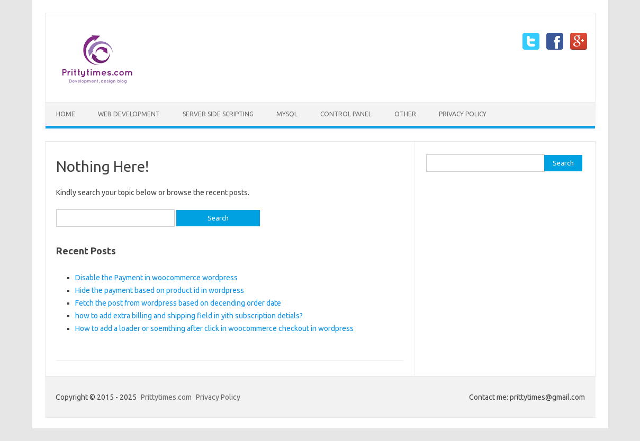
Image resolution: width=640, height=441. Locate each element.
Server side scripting (218, 114)
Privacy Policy (462, 114)
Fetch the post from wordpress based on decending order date (178, 303)
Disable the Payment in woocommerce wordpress (156, 277)
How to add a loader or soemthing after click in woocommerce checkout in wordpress (214, 328)
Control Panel (346, 114)
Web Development (129, 114)
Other (405, 114)
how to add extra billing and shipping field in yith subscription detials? (189, 315)
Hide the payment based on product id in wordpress (159, 290)
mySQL (287, 114)
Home (65, 114)
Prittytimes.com (166, 397)
